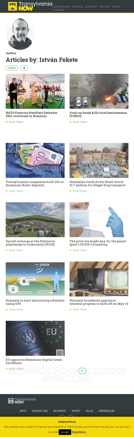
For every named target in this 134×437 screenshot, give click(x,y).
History (104, 6)
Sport (76, 411)
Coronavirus (61, 6)
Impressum (106, 411)
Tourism (58, 10)
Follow (12, 67)
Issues (116, 6)
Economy (91, 6)
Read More (79, 432)
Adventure (40, 411)
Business (60, 411)
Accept (65, 432)
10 (121, 371)
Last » (86, 378)
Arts (23, 411)
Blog (89, 411)
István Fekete (16, 121)
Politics (77, 6)
